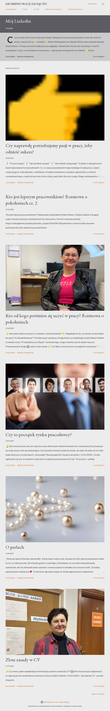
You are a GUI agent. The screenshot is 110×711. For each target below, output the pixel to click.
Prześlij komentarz (25, 57)
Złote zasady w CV (23, 660)
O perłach (15, 547)
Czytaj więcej (98, 57)
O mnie (24, 9)
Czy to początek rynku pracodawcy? (39, 434)
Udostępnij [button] (10, 57)
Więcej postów (98, 694)
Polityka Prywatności (75, 9)
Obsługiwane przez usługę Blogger (55, 702)
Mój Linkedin (18, 21)
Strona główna (11, 9)
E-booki (36, 9)
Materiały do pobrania (53, 9)
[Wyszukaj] (92, 4)
